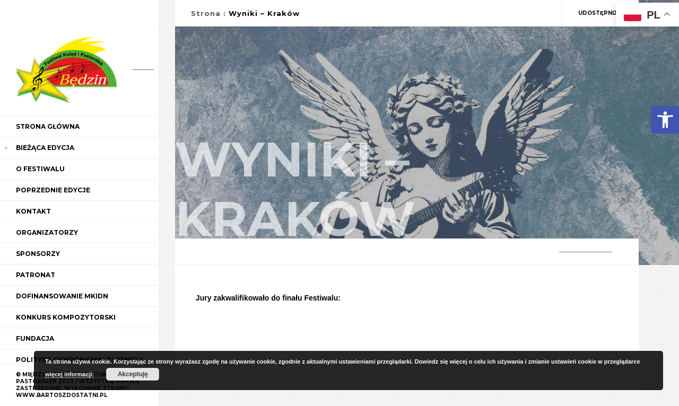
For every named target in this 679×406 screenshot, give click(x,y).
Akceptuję (133, 374)
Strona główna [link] (48, 126)
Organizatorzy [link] (47, 232)
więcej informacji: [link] (69, 374)
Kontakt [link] (33, 211)
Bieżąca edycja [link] (45, 148)
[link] (665, 120)
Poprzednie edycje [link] (53, 190)
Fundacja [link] (35, 338)
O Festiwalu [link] (40, 169)
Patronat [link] (35, 275)
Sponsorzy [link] (38, 254)
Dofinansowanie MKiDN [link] (62, 296)
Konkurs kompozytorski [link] (66, 317)
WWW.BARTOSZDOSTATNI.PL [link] (61, 395)
